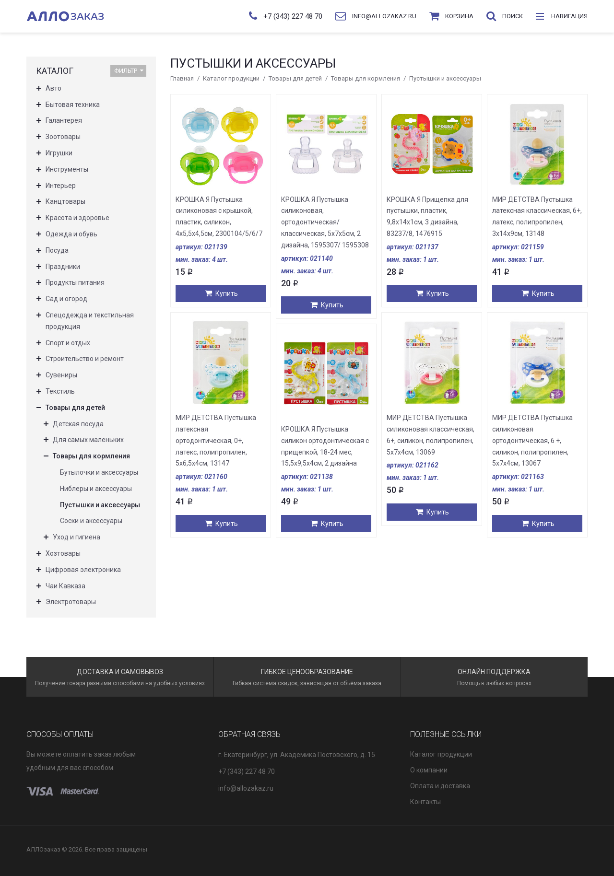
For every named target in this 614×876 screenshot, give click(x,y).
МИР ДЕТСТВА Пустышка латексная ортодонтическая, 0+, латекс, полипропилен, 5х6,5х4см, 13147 (216, 440)
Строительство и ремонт (85, 358)
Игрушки (59, 153)
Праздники (63, 266)
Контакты (425, 802)
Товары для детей (295, 78)
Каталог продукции (231, 78)
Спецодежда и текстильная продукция (90, 320)
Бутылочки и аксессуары (99, 472)
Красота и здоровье (77, 218)
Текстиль (60, 391)
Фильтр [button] (128, 70)
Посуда (57, 250)
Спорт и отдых (68, 343)
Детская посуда (78, 424)
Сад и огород (66, 299)
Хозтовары (63, 553)
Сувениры (61, 375)
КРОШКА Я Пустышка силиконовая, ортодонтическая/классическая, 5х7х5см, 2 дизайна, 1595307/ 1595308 (325, 222)
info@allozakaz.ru (245, 788)
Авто (53, 88)
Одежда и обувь (71, 234)
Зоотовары (63, 136)
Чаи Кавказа (65, 586)
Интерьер (61, 185)
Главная (182, 78)
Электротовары (71, 602)
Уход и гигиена (76, 537)
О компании (429, 770)
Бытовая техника (73, 104)
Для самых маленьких (88, 440)
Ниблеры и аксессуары (96, 488)
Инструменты (67, 169)
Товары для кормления (365, 78)
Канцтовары (65, 201)
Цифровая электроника (83, 569)
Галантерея (64, 120)
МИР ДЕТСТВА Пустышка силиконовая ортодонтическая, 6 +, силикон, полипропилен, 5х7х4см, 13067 (532, 440)
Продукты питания (75, 282)
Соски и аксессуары (91, 521)
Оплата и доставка (440, 786)
